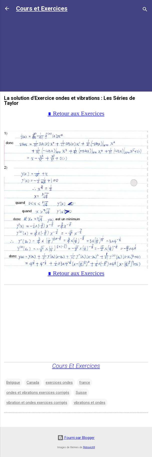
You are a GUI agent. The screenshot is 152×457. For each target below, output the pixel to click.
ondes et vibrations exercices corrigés (37, 392)
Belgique (13, 382)
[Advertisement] (76, 52)
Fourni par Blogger (76, 437)
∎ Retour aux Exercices (76, 113)
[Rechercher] (145, 10)
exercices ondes (59, 382)
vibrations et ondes (89, 402)
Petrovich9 (89, 447)
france (84, 382)
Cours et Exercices (41, 8)
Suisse (81, 392)
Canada (33, 382)
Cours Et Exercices (76, 365)
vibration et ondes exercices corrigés (36, 402)
